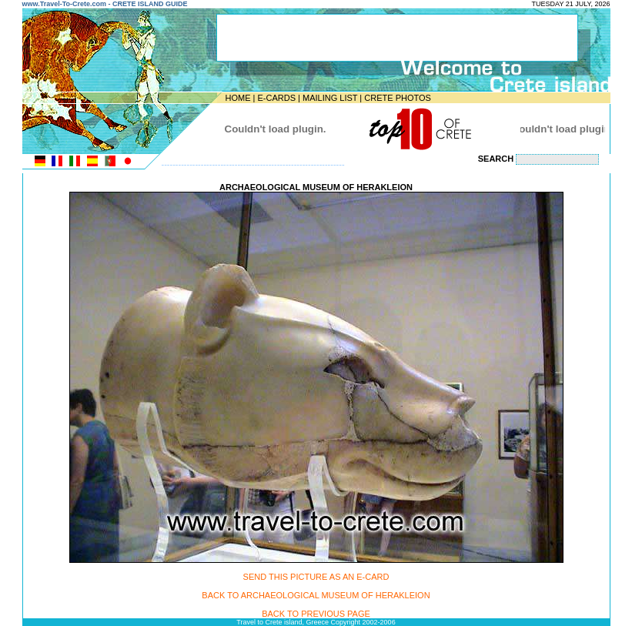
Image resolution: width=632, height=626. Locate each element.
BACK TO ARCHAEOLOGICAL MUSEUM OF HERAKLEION (316, 595)
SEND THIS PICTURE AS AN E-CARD (316, 576)
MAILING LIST (330, 97)
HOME (238, 97)
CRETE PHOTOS (397, 97)
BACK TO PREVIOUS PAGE (316, 613)
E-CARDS (276, 97)
